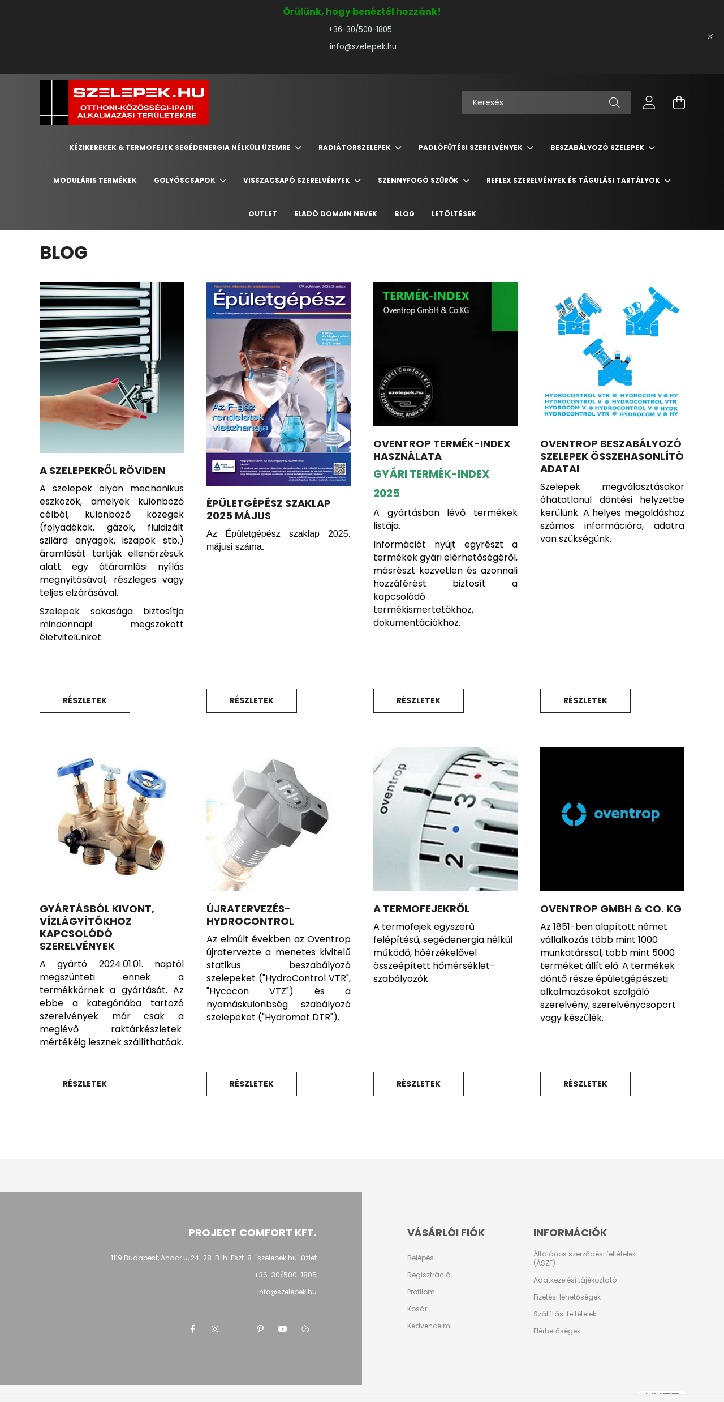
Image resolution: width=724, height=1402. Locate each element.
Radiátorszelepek (355, 147)
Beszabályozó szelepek (598, 147)
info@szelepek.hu (362, 46)
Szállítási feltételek (564, 1314)
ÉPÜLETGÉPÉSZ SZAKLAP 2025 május (268, 509)
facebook (192, 1329)
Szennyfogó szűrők (419, 180)
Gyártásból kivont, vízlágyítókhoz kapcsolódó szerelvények (97, 927)
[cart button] (678, 102)
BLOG (404, 214)
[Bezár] (709, 36)
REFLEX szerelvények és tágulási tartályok (574, 180)
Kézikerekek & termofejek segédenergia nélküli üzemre (180, 147)
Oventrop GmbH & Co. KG (611, 908)
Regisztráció (428, 1275)
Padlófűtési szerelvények (471, 147)
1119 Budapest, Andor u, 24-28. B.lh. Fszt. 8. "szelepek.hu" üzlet (214, 1258)
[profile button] (649, 102)
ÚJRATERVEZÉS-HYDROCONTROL (250, 914)
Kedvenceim (428, 1326)
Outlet (262, 214)
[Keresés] (546, 102)
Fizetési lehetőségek (567, 1297)
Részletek (85, 700)
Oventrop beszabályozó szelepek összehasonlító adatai (612, 456)
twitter (237, 1329)
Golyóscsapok (185, 180)
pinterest (260, 1329)
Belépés (420, 1258)
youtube (283, 1329)
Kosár (417, 1309)
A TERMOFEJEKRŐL (421, 908)
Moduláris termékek (95, 180)
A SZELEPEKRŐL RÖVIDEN (102, 470)
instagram (215, 1329)
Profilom (421, 1292)
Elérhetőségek (556, 1331)
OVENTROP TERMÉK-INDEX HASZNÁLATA (442, 450)
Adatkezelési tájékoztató (575, 1280)
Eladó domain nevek (335, 214)
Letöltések (454, 214)
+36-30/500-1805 (362, 29)
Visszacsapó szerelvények (297, 180)
